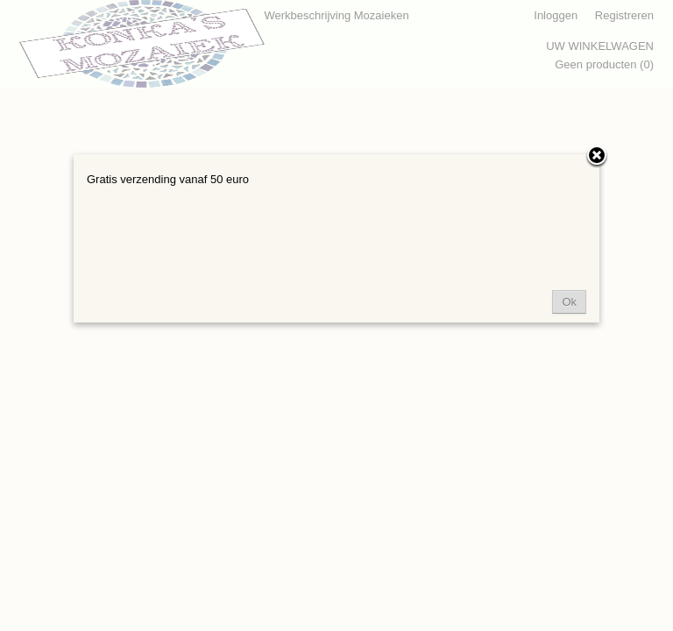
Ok (569, 301)
